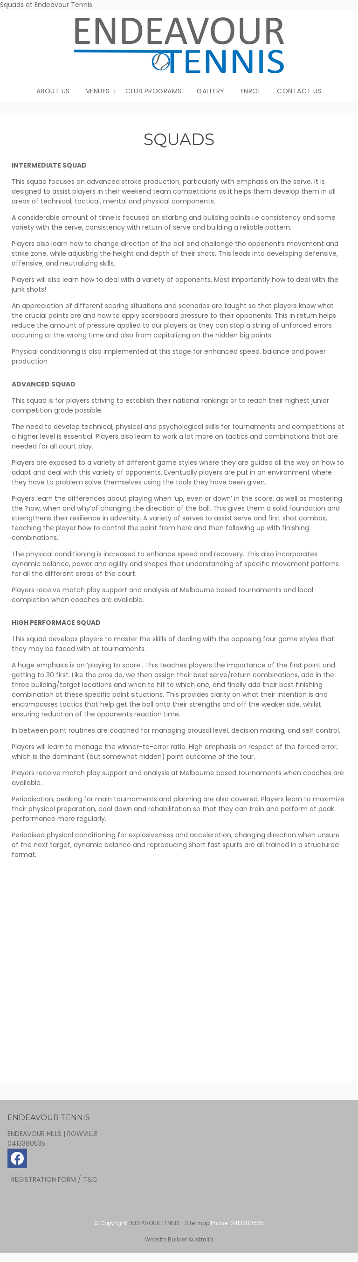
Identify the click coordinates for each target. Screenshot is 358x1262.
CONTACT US (299, 91)
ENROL (251, 91)
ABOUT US (53, 91)
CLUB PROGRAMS (153, 91)
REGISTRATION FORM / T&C (54, 1179)
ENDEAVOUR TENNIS (153, 1223)
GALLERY (211, 91)
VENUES (98, 91)
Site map (197, 1223)
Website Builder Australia (179, 1239)
